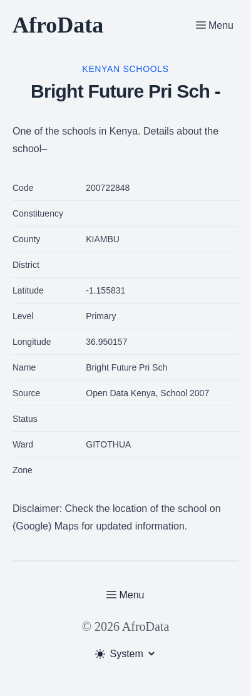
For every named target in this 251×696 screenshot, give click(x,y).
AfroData (58, 25)
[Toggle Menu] (214, 25)
